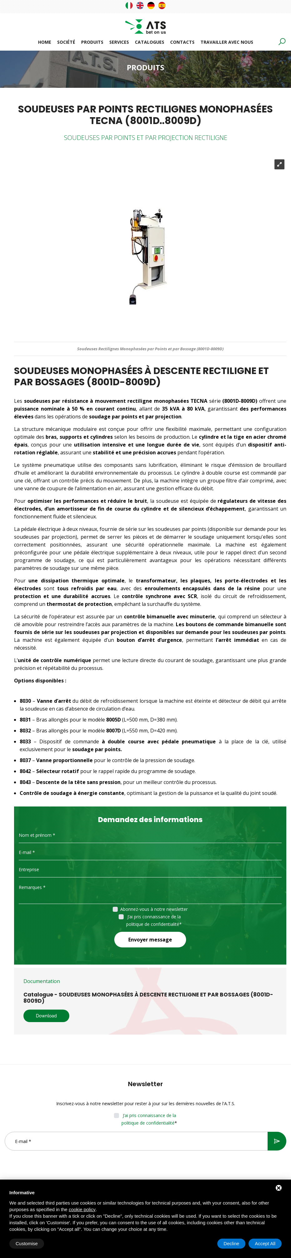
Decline (231, 1243)
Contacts (182, 42)
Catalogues (149, 42)
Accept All (265, 1243)
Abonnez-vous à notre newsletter (154, 909)
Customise (27, 1243)
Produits (92, 42)
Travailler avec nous (226, 42)
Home (44, 42)
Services (119, 42)
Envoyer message (150, 939)
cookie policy (82, 1209)
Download (46, 1015)
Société (66, 42)
